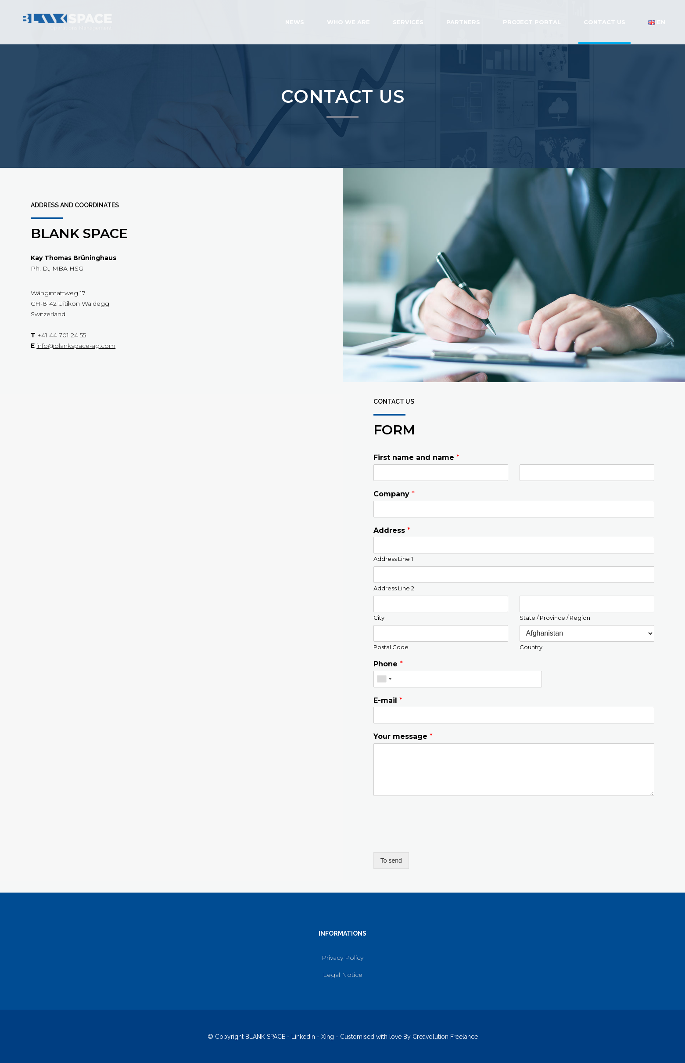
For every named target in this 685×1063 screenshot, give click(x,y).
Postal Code (391, 647)
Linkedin (303, 1036)
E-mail (387, 700)
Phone (388, 664)
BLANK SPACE (265, 1036)
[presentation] (440, 838)
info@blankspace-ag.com (75, 346)
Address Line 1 (393, 558)
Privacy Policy (342, 958)
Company (394, 494)
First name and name (416, 457)
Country (531, 647)
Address (391, 530)
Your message (403, 736)
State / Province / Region (555, 617)
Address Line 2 (393, 588)
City (378, 617)
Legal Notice (342, 975)
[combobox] (384, 679)
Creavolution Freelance (445, 1036)
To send (391, 860)
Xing (327, 1036)
